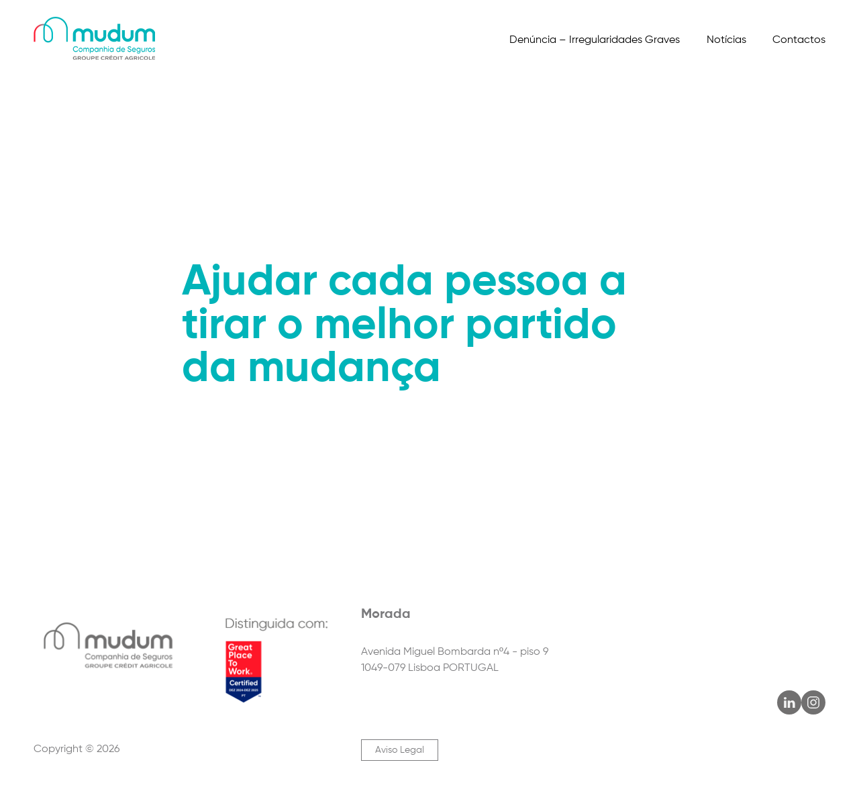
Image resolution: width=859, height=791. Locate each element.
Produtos (149, 107)
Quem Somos (67, 107)
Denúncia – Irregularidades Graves (594, 40)
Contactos (798, 40)
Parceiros (220, 107)
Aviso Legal (399, 750)
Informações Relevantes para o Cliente (365, 107)
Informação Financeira (595, 107)
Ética (500, 107)
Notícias (726, 40)
